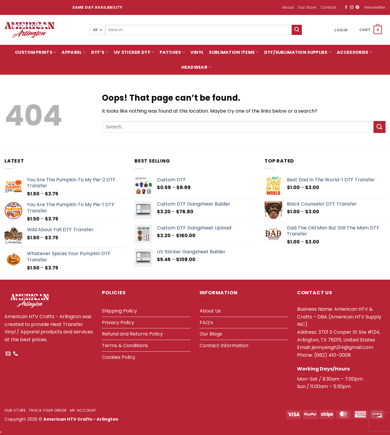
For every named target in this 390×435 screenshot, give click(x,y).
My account (83, 410)
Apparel (74, 52)
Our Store (307, 7)
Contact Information (224, 345)
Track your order (48, 410)
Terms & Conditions (125, 345)
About (288, 7)
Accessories (354, 52)
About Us (210, 310)
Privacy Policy (118, 322)
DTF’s (99, 52)
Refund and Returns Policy (132, 333)
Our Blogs (211, 333)
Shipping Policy (119, 310)
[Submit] (297, 30)
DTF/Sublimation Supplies (297, 52)
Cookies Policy (118, 357)
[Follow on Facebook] (346, 7)
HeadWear (196, 67)
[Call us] (15, 353)
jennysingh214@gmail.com (342, 347)
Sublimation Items (234, 52)
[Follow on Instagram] (352, 7)
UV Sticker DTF (134, 52)
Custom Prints (35, 52)
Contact (328, 7)
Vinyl (197, 52)
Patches (172, 52)
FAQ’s (206, 322)
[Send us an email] (8, 353)
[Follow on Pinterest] (357, 7)
